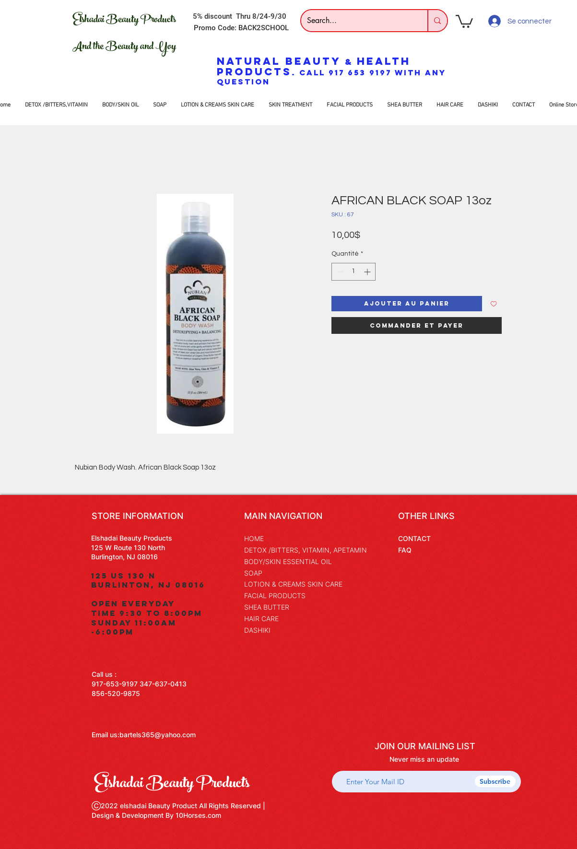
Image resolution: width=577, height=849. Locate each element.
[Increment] (368, 271)
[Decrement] (339, 271)
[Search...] (357, 20)
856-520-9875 (116, 693)
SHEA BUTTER (266, 607)
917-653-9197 (115, 684)
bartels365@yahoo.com (157, 735)
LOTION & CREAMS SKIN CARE (293, 584)
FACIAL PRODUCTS (275, 595)
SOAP (253, 573)
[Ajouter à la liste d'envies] (494, 304)
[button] (464, 20)
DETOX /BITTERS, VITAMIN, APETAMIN (305, 550)
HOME (254, 538)
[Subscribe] (495, 781)
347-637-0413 (163, 684)
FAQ (405, 550)
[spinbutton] (353, 271)
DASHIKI (257, 630)
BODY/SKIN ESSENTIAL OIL (288, 561)
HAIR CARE (261, 618)
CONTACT (414, 538)
